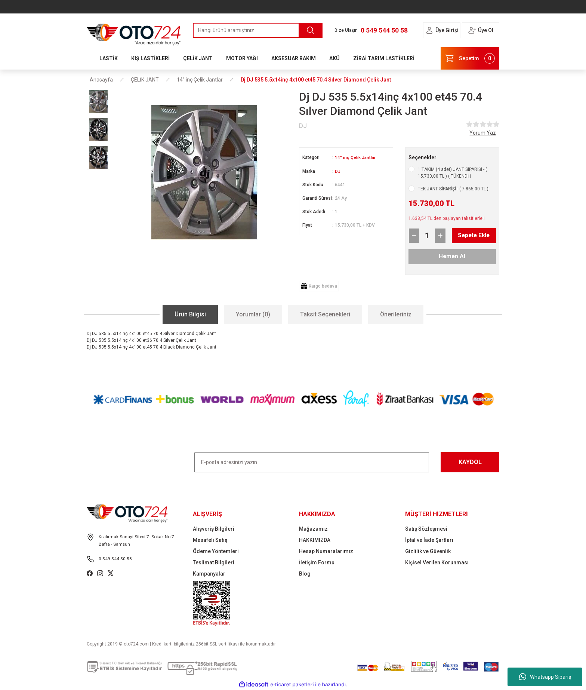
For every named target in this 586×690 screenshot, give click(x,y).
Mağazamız (313, 529)
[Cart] (470, 58)
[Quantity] (427, 236)
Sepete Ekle (467, 235)
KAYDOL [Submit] (470, 462)
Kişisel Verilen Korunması (437, 562)
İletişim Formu (316, 562)
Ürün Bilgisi (190, 314)
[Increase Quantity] (440, 236)
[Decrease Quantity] (414, 236)
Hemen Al (452, 256)
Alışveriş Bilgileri (213, 529)
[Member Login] (429, 30)
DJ (337, 171)
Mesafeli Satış (210, 540)
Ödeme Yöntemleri (216, 551)
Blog (305, 574)
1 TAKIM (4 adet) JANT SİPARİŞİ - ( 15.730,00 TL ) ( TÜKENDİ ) (452, 173)
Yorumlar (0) (253, 314)
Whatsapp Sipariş (545, 677)
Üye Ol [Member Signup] (485, 30)
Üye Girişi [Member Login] (447, 30)
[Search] (258, 30)
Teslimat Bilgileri (213, 562)
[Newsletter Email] (311, 462)
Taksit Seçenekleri (325, 314)
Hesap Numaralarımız (326, 551)
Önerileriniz (395, 314)
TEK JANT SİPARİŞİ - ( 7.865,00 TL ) (453, 188)
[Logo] (134, 32)
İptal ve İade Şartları (429, 540)
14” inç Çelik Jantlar (355, 157)
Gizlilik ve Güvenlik (428, 551)
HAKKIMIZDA (314, 540)
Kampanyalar (209, 574)
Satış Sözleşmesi (426, 529)
